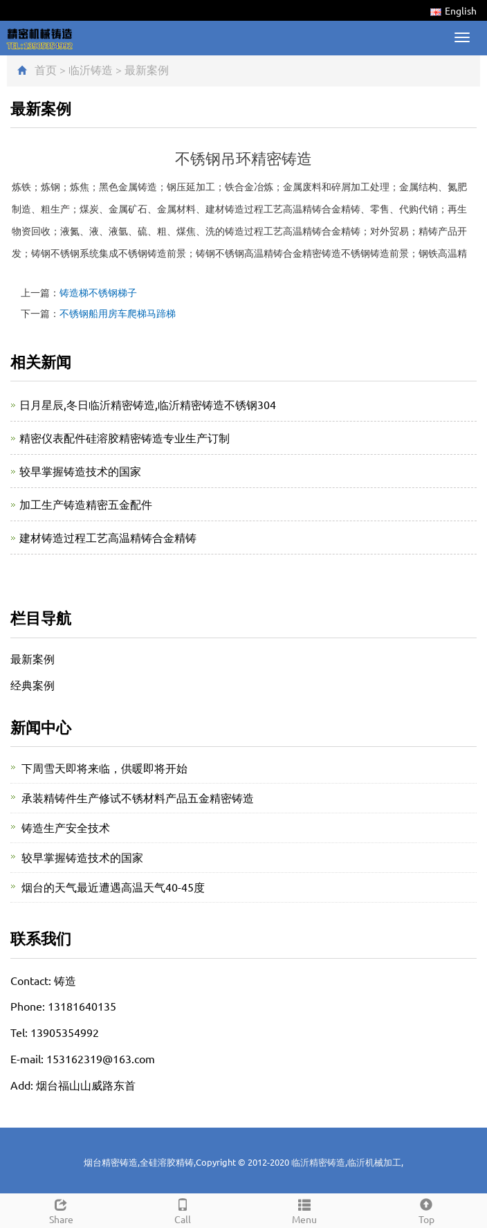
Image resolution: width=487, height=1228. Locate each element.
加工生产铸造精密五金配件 (85, 504)
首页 (46, 69)
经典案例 (32, 685)
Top (426, 1209)
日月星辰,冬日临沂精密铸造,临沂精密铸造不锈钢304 (147, 404)
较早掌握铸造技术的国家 (80, 471)
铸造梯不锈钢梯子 (98, 292)
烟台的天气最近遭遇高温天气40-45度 (113, 887)
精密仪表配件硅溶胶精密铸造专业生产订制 (124, 437)
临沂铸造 (90, 69)
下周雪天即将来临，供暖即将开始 (104, 768)
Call (183, 1209)
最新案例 (147, 69)
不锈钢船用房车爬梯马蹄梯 (117, 313)
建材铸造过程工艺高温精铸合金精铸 (107, 537)
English (453, 10)
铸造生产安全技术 (65, 827)
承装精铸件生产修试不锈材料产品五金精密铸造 (137, 797)
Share (61, 1209)
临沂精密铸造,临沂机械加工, (347, 1162)
